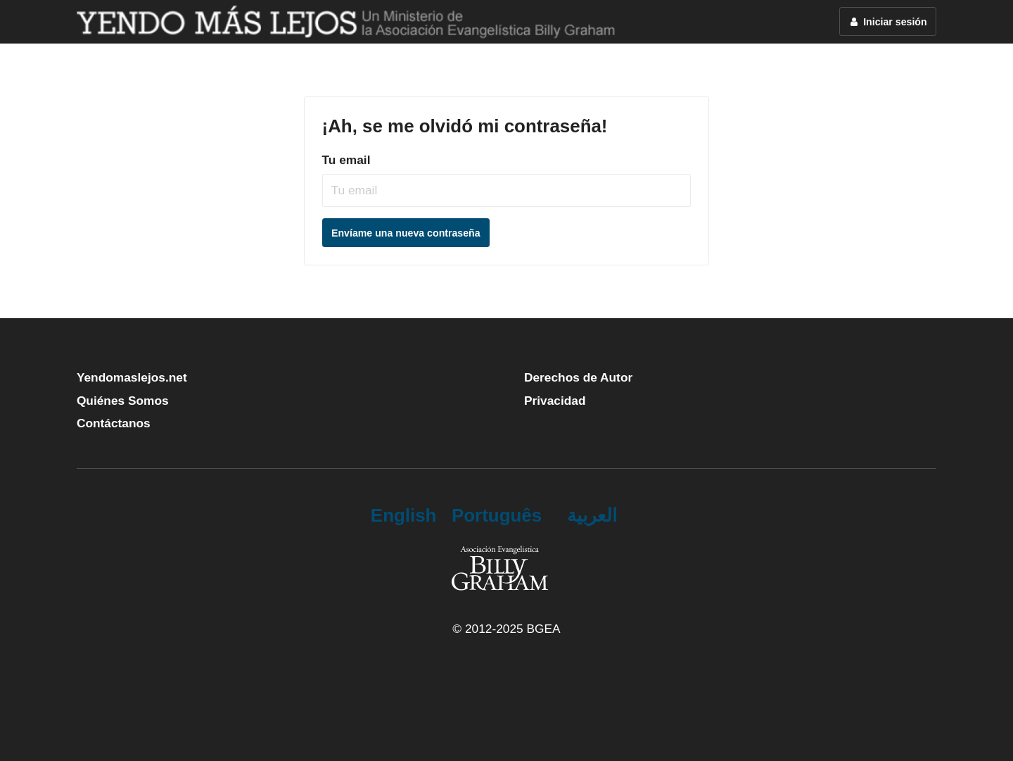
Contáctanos (114, 423)
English (404, 515)
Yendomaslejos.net (132, 377)
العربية (592, 515)
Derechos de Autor (578, 377)
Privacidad (555, 401)
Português (497, 515)
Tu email (346, 160)
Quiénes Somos (123, 401)
